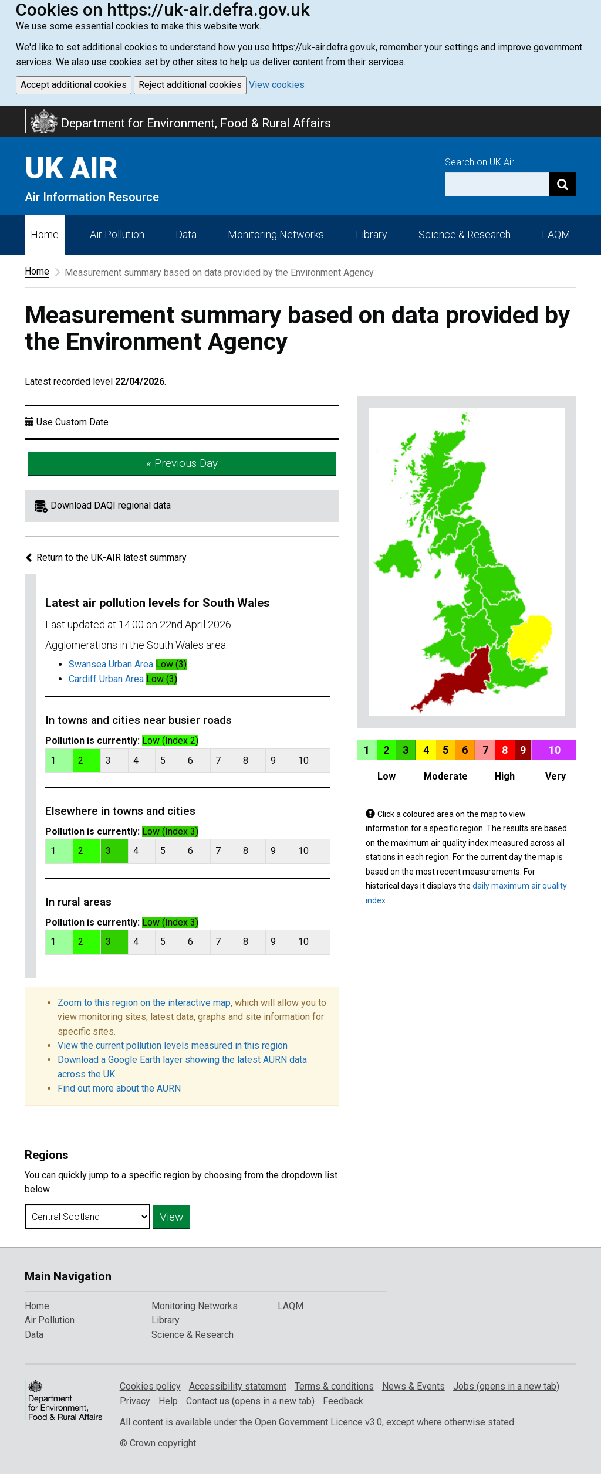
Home (45, 234)
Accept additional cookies (74, 84)
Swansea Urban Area (111, 664)
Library (371, 234)
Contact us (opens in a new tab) (250, 1401)
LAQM (556, 234)
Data (186, 234)
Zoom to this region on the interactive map (144, 1002)
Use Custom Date (72, 422)
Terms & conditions (334, 1386)
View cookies (277, 84)
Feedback (343, 1401)
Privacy (135, 1401)
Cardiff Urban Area (106, 679)
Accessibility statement (237, 1386)
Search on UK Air (479, 162)
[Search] (562, 184)
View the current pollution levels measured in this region (173, 1045)
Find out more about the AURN (119, 1088)
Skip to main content (7, 114)
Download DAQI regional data (110, 505)
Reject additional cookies (190, 84)
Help (168, 1401)
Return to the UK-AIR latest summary (106, 557)
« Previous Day (182, 463)
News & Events (413, 1386)
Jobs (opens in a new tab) (506, 1386)
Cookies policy (150, 1386)
